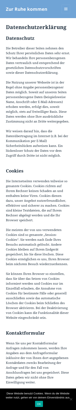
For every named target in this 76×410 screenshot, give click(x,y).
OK (39, 404)
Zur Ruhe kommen (26, 9)
